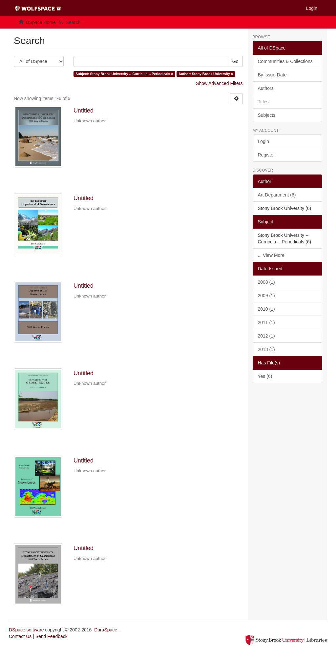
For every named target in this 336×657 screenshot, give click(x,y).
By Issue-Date (272, 74)
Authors (266, 88)
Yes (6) (265, 376)
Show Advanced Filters (219, 83)
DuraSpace (105, 629)
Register (266, 154)
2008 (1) (266, 282)
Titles (263, 101)
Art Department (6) (277, 194)
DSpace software (26, 629)
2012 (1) (266, 336)
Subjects (267, 115)
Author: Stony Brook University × (205, 74)
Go (235, 61)
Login (263, 141)
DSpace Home (41, 22)
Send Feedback (51, 636)
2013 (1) (266, 349)
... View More (271, 255)
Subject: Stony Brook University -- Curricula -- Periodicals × (124, 74)
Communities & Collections (285, 61)
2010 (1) (266, 309)
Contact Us (20, 636)
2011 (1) (266, 322)
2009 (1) (266, 295)
